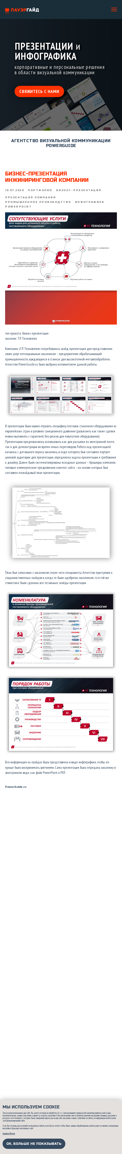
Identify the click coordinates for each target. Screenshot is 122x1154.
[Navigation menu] (114, 9)
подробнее (9, 1133)
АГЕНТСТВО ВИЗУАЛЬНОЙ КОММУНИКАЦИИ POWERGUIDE (61, 143)
